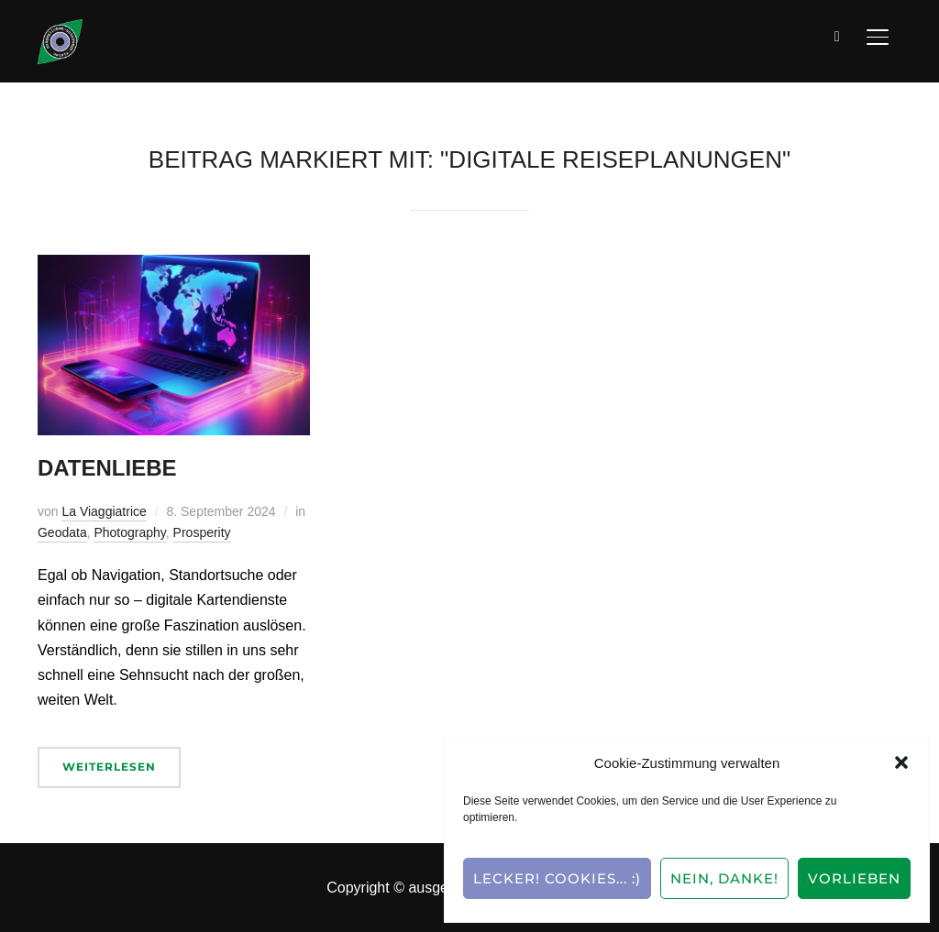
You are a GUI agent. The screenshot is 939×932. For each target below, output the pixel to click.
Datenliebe (107, 467)
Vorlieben (854, 878)
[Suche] (837, 34)
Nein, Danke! (724, 878)
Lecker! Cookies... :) (557, 878)
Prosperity (202, 532)
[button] (901, 762)
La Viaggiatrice (103, 511)
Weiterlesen (109, 766)
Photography (129, 532)
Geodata (62, 532)
